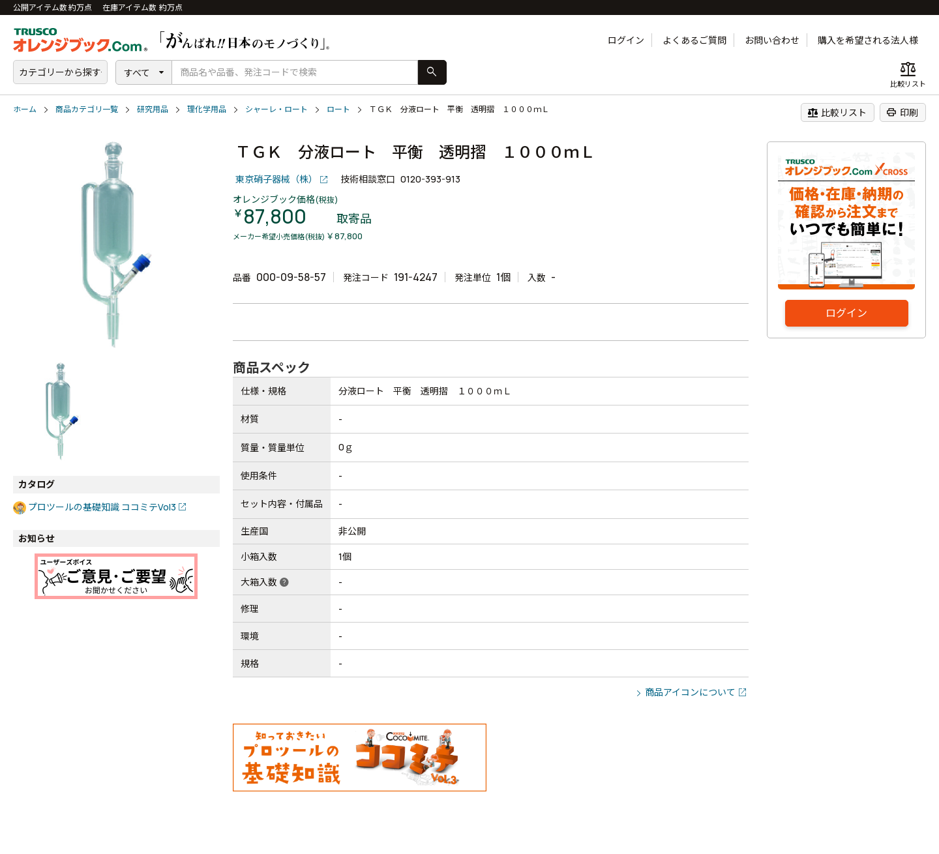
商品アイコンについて (690, 692)
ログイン (626, 40)
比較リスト (837, 112)
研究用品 (152, 109)
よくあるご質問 (694, 40)
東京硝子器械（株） (276, 179)
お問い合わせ (772, 40)
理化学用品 (206, 109)
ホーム (25, 109)
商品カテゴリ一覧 (86, 109)
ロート (338, 109)
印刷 (902, 112)
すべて (137, 72)
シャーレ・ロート (276, 109)
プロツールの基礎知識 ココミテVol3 (102, 507)
